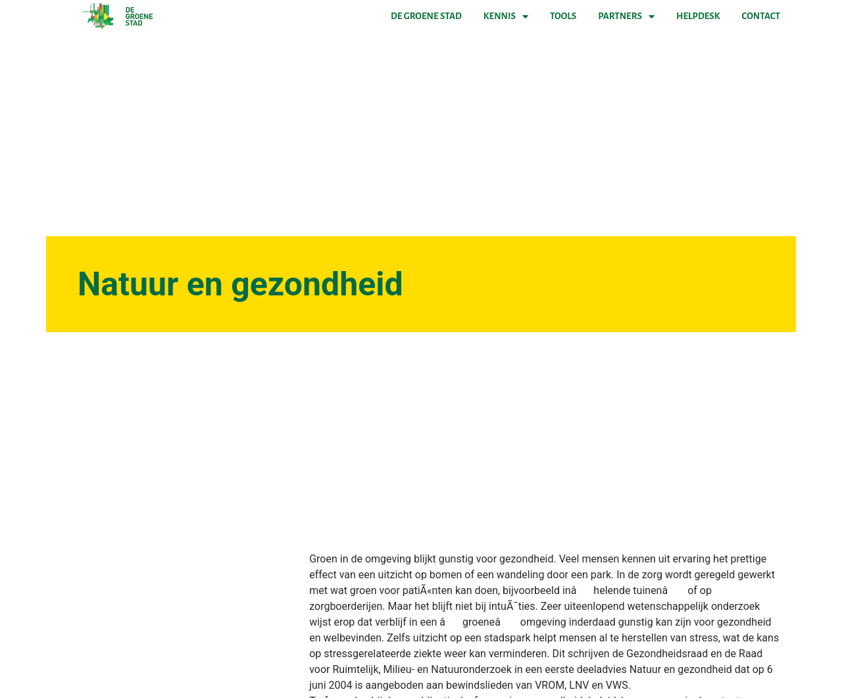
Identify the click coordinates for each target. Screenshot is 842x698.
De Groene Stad (426, 16)
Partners (626, 16)
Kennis (505, 16)
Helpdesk (698, 16)
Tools (563, 16)
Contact (761, 16)
